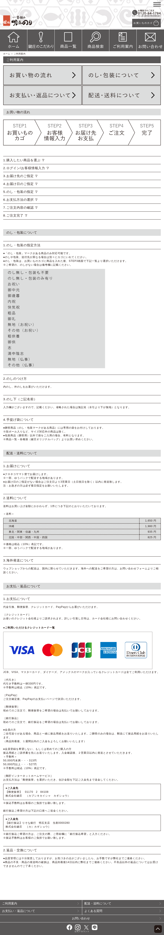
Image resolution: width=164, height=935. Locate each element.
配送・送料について (122, 903)
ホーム (6, 54)
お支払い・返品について (40, 911)
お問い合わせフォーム (134, 568)
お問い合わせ (116, 918)
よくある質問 (122, 911)
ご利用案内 (40, 903)
